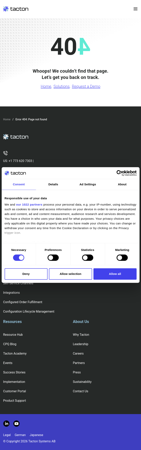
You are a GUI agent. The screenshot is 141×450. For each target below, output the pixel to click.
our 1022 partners (29, 204)
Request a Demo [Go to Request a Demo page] (86, 86)
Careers (78, 353)
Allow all (115, 274)
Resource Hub (13, 335)
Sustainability (82, 382)
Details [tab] (53, 184)
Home (7, 119)
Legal (7, 435)
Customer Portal (14, 391)
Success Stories (14, 372)
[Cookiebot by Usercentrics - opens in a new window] (119, 173)
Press (77, 372)
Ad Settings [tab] (87, 184)
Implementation (14, 382)
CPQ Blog (9, 344)
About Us (81, 321)
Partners (79, 363)
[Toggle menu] (135, 8)
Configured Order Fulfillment (22, 302)
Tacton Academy (14, 353)
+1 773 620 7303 (20, 161)
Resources (12, 321)
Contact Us (80, 391)
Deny (26, 274)
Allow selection (70, 274)
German (20, 435)
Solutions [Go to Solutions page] (62, 86)
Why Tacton (81, 335)
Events (7, 363)
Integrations (11, 293)
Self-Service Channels (18, 283)
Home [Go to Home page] (46, 86)
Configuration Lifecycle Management (28, 311)
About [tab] (122, 184)
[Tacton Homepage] (15, 8)
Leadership (80, 344)
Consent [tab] (19, 184)
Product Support (14, 400)
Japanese (36, 435)
